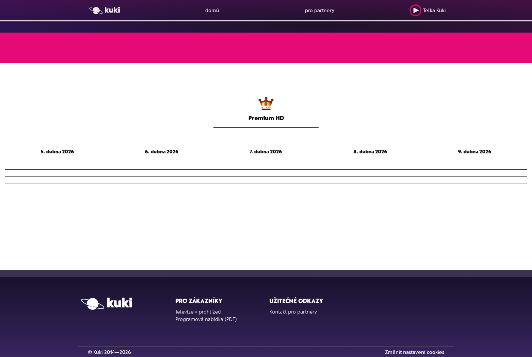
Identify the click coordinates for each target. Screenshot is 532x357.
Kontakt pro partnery (293, 311)
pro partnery (320, 10)
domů (212, 10)
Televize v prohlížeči (198, 311)
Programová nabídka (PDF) (206, 319)
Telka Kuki (428, 10)
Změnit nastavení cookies (414, 352)
